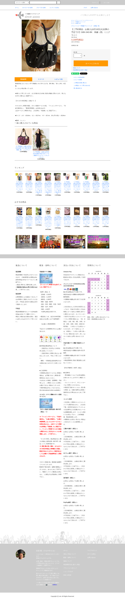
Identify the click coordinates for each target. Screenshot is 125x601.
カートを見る (91, 554)
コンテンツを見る (53, 7)
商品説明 (23, 79)
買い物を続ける (76, 88)
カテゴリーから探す (26, 7)
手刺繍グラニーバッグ (80, 21)
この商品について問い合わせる (80, 85)
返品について (76, 68)
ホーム (17, 7)
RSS (64, 575)
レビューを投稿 (76, 79)
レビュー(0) (59, 79)
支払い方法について (69, 554)
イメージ (41, 79)
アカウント (94, 2)
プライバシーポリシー (70, 568)
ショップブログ (68, 571)
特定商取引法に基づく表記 (80, 70)
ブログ (84, 7)
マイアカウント (92, 550)
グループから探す (40, 7)
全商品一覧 (78, 23)
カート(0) (105, 2)
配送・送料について (69, 557)
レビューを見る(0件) (77, 77)
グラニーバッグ (79, 20)
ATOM (69, 575)
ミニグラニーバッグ (88, 20)
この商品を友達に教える (79, 82)
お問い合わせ (93, 7)
